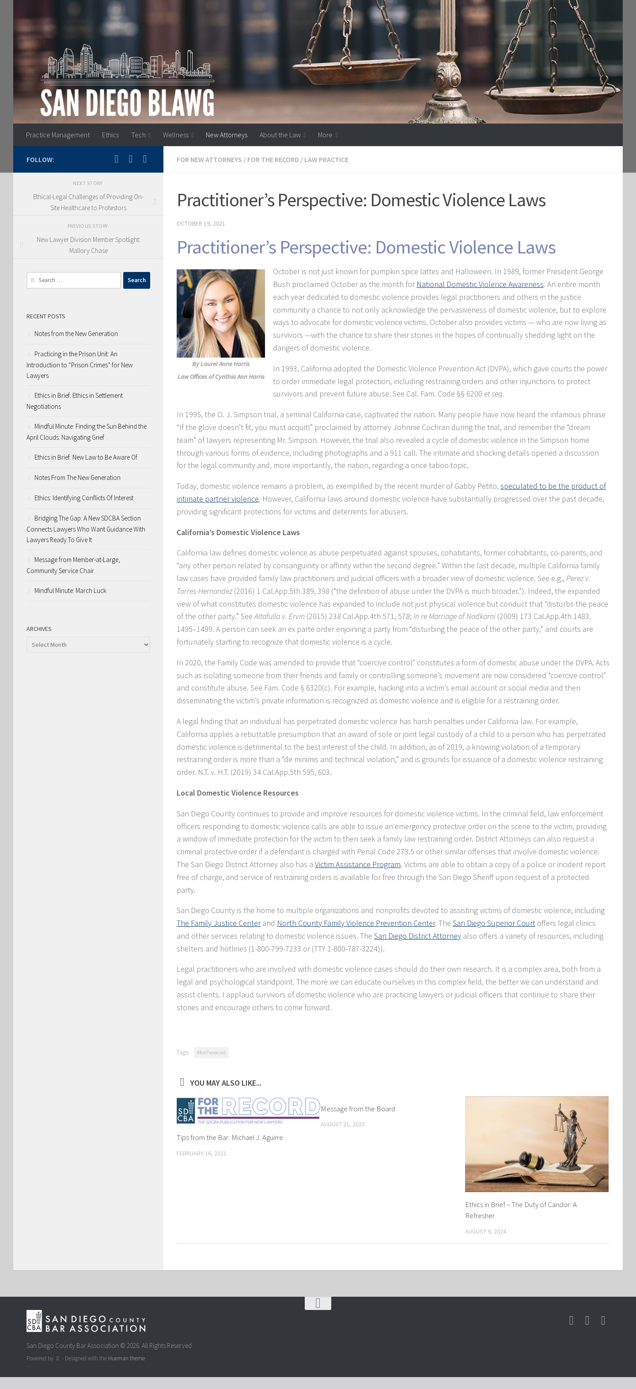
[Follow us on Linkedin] (145, 159)
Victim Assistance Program (358, 864)
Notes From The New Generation (77, 477)
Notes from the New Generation (76, 333)
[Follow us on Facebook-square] (130, 159)
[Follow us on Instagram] (116, 159)
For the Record (273, 159)
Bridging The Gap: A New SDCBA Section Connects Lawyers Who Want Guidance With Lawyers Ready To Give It (85, 529)
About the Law (280, 134)
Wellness (176, 134)
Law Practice (326, 159)
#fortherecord (211, 1052)
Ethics (110, 134)
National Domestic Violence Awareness (480, 284)
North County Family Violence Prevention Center (356, 923)
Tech (138, 134)
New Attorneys (226, 134)
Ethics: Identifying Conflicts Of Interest (83, 498)
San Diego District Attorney (417, 936)
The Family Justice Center (219, 923)
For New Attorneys (209, 159)
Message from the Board (358, 1108)
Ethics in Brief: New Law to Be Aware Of (85, 457)
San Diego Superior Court (494, 923)
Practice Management (58, 134)
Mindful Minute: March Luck (70, 590)
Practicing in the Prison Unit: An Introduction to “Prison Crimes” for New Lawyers (79, 365)
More (325, 134)
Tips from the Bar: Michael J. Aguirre (230, 1137)
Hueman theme (126, 1358)
